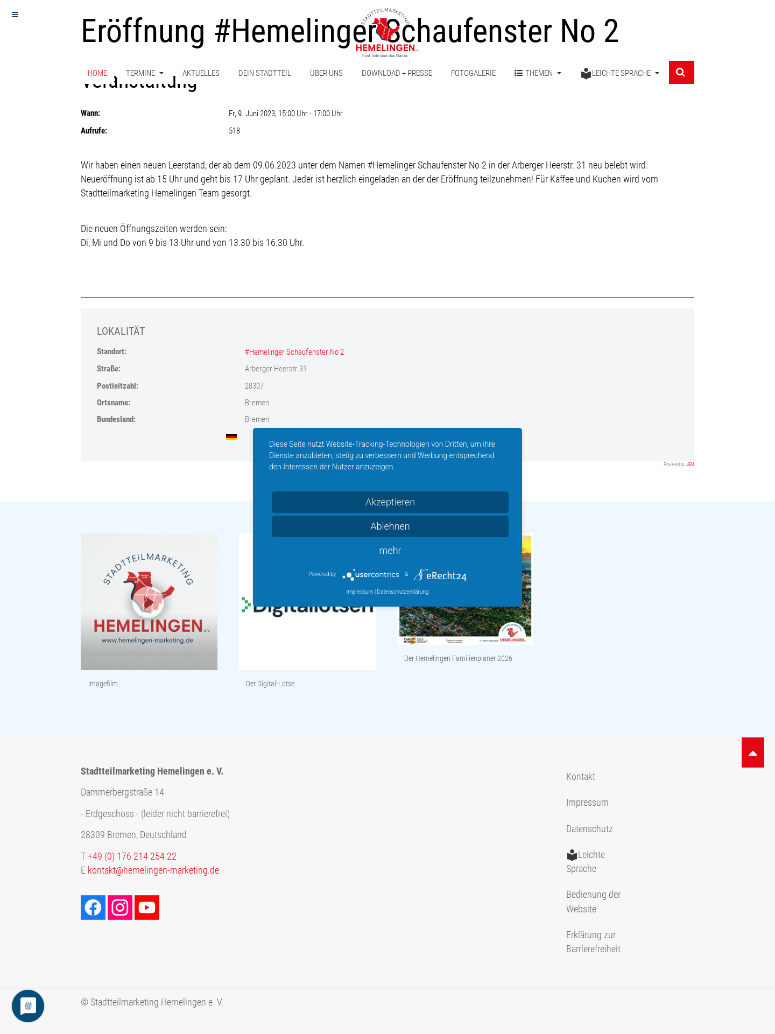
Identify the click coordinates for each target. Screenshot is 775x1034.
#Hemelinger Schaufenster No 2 (294, 352)
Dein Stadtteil (264, 74)
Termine (145, 74)
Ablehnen (390, 526)
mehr (390, 550)
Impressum (587, 802)
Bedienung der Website (593, 901)
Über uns (326, 74)
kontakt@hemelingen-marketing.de (153, 870)
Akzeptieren (390, 502)
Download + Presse (397, 74)
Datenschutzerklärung (403, 592)
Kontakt (580, 776)
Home (97, 74)
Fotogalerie (473, 74)
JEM (690, 464)
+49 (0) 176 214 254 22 (132, 856)
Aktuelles (201, 74)
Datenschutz (589, 829)
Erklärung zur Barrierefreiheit (593, 942)
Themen (538, 74)
